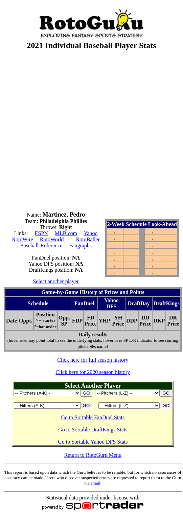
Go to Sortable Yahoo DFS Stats (93, 442)
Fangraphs (80, 245)
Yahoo (90, 233)
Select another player (56, 281)
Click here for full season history (92, 360)
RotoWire (22, 239)
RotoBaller (88, 239)
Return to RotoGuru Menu (92, 455)
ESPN (41, 233)
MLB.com (66, 233)
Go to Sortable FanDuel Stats (93, 417)
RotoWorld (52, 239)
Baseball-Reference (41, 245)
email (95, 483)
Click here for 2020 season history (92, 372)
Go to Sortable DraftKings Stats (92, 429)
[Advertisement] (73, 129)
